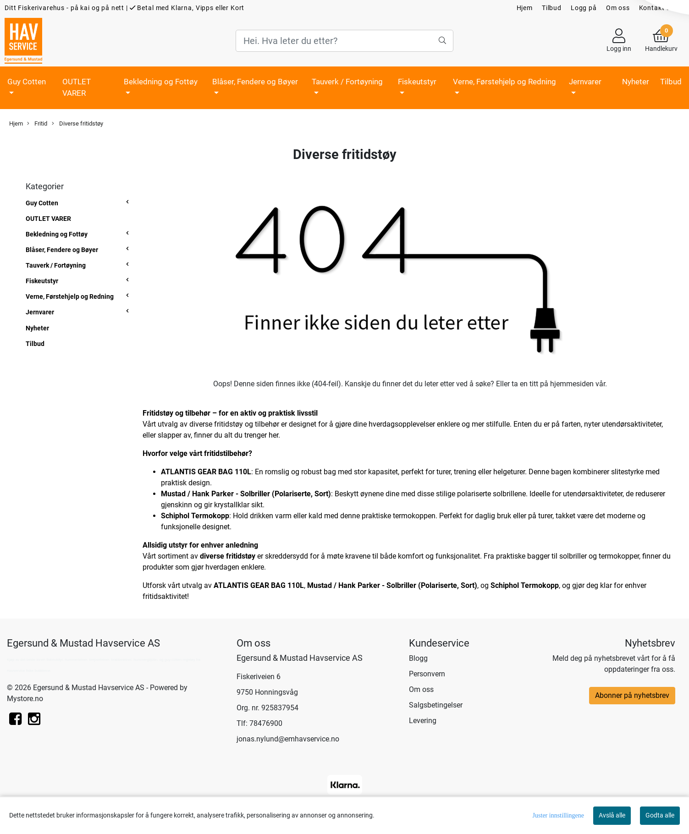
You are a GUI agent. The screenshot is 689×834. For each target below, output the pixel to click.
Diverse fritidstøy (77, 123)
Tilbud (552, 7)
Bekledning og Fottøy (161, 81)
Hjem (525, 7)
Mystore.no (25, 698)
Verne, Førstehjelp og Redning (504, 81)
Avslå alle (612, 815)
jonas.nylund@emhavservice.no (288, 739)
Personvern (427, 673)
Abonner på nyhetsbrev (632, 695)
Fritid (37, 123)
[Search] (344, 41)
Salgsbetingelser (436, 705)
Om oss (618, 7)
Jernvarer (585, 81)
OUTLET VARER (76, 87)
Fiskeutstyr (417, 81)
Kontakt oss (658, 7)
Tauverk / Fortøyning (347, 81)
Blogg (418, 658)
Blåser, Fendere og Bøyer (255, 81)
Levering (422, 720)
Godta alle (659, 815)
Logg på (584, 7)
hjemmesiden (572, 383)
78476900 (265, 723)
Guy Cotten (26, 81)
